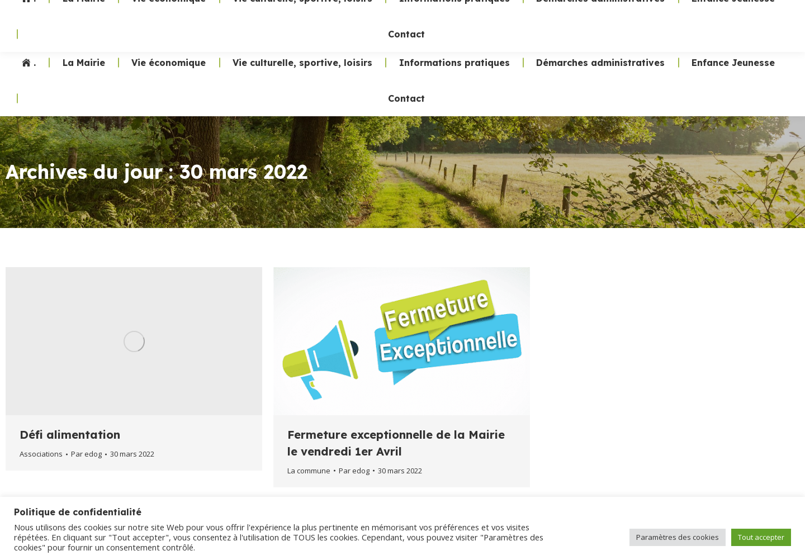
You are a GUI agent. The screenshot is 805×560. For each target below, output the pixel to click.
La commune (308, 471)
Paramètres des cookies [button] (677, 537)
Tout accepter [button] (761, 537)
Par (86, 454)
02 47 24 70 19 (592, 22)
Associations (41, 454)
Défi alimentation (70, 435)
